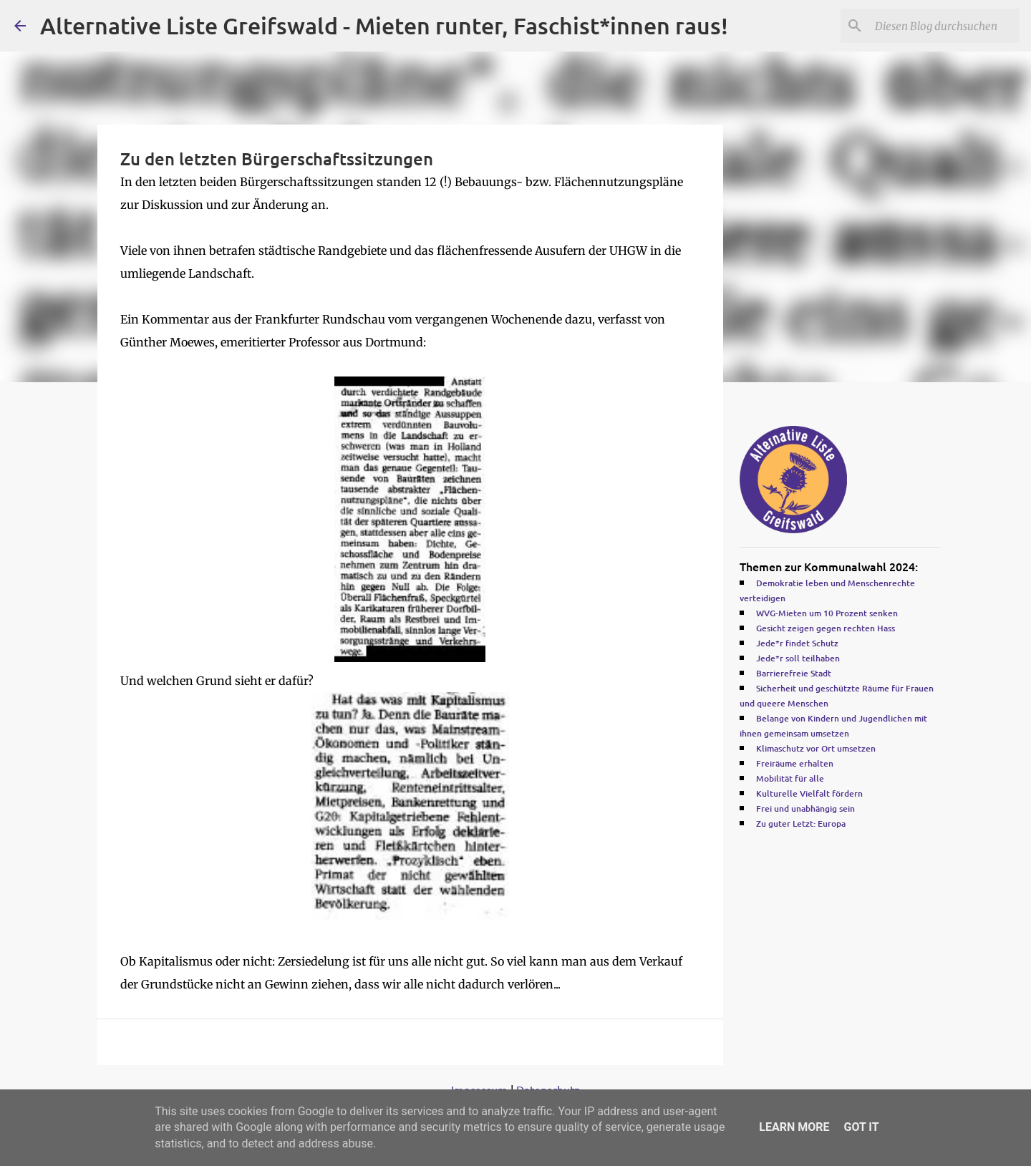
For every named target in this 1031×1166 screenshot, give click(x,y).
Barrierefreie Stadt (793, 673)
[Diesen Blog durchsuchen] (944, 26)
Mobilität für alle (790, 778)
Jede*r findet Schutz (797, 643)
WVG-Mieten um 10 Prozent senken (827, 613)
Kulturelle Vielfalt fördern (809, 793)
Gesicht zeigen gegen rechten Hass (825, 628)
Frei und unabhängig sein (805, 808)
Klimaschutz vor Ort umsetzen (816, 748)
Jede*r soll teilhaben (798, 658)
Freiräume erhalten (794, 763)
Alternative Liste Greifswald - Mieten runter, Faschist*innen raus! (384, 25)
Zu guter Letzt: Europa (801, 823)
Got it (860, 1127)
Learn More (794, 1127)
